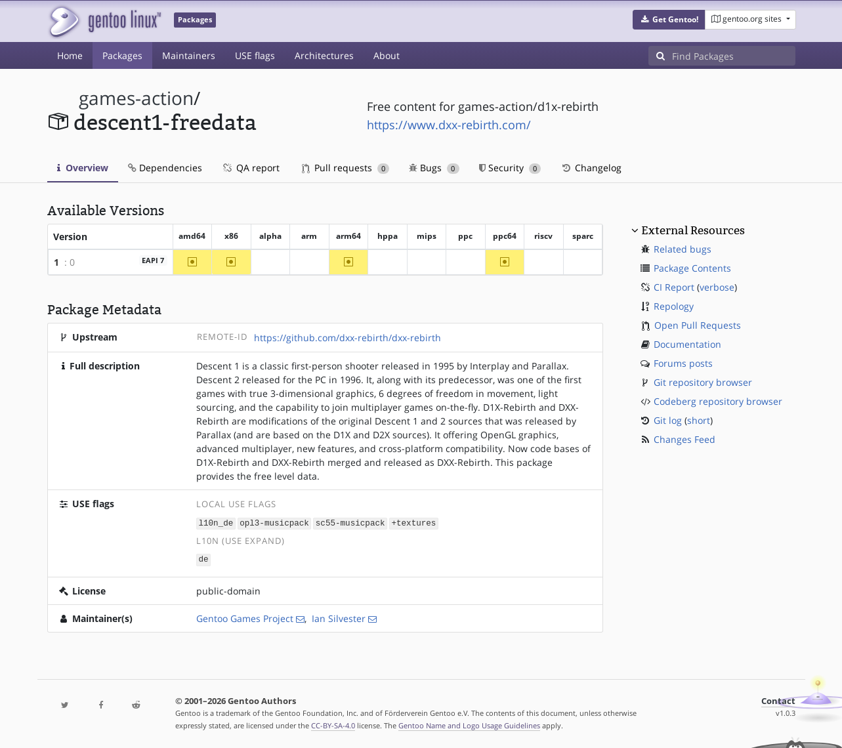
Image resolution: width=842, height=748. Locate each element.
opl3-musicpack (274, 522)
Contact (778, 699)
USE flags (255, 55)
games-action (136, 98)
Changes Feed (684, 439)
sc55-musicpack (350, 522)
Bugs (434, 167)
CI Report (674, 287)
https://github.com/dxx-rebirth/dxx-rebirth (347, 337)
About (386, 55)
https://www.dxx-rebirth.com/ (449, 125)
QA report (251, 167)
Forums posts (683, 363)
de (203, 558)
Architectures (324, 55)
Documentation (687, 344)
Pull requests (346, 167)
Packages (122, 55)
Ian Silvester (339, 617)
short (698, 420)
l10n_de (215, 522)
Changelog (590, 167)
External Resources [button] (693, 230)
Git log (668, 420)
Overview (82, 167)
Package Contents (692, 268)
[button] (669, 20)
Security (510, 167)
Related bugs (682, 249)
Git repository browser (703, 382)
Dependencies (165, 167)
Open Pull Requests (697, 325)
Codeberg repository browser (718, 401)
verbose (717, 287)
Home (70, 55)
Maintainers (188, 55)
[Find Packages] (733, 56)
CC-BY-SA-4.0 (333, 724)
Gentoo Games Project (244, 617)
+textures (413, 522)
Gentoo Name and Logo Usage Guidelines (469, 724)
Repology (674, 306)
